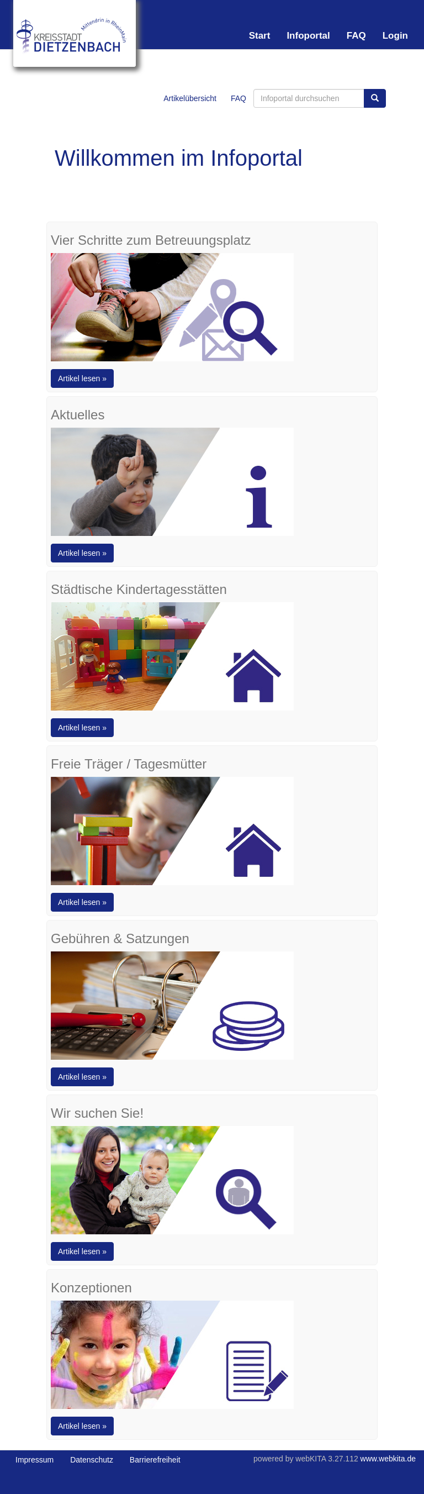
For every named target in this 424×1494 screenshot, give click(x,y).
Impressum (34, 1459)
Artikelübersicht (189, 98)
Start (260, 35)
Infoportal (308, 35)
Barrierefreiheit (155, 1459)
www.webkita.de (388, 1458)
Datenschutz (91, 1459)
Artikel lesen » (82, 378)
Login (395, 35)
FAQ (356, 35)
